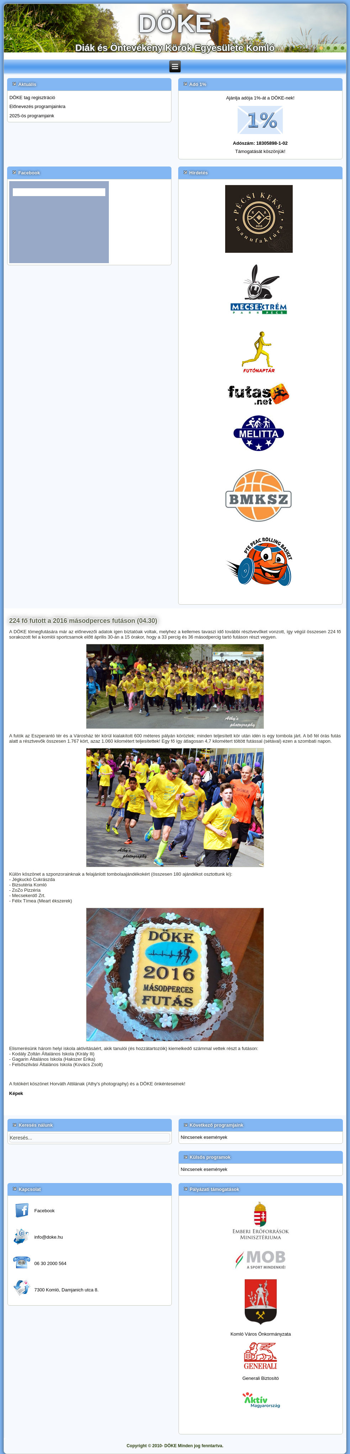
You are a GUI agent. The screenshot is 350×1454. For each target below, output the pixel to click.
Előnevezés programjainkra (37, 106)
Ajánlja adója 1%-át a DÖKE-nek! (260, 98)
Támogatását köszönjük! (260, 151)
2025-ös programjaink (31, 115)
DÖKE (175, 23)
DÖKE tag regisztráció (32, 97)
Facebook (44, 1210)
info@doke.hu (48, 1237)
